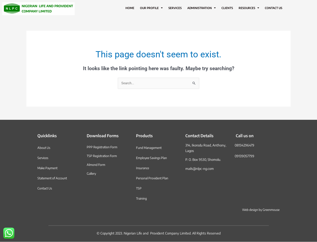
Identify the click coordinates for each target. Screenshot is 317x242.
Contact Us (273, 8)
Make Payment (48, 168)
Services (175, 8)
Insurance (143, 168)
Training (142, 199)
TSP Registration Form (103, 156)
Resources (249, 8)
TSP (139, 188)
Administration (201, 8)
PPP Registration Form (103, 147)
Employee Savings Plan (153, 158)
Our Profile (151, 8)
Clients (227, 8)
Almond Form (96, 165)
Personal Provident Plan (153, 178)
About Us (44, 148)
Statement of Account (53, 178)
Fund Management (150, 148)
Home (129, 8)
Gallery (92, 174)
